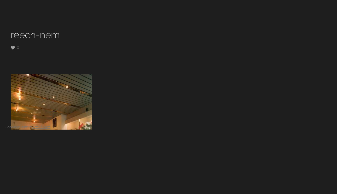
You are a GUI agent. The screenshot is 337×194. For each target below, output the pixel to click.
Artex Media (41, 127)
